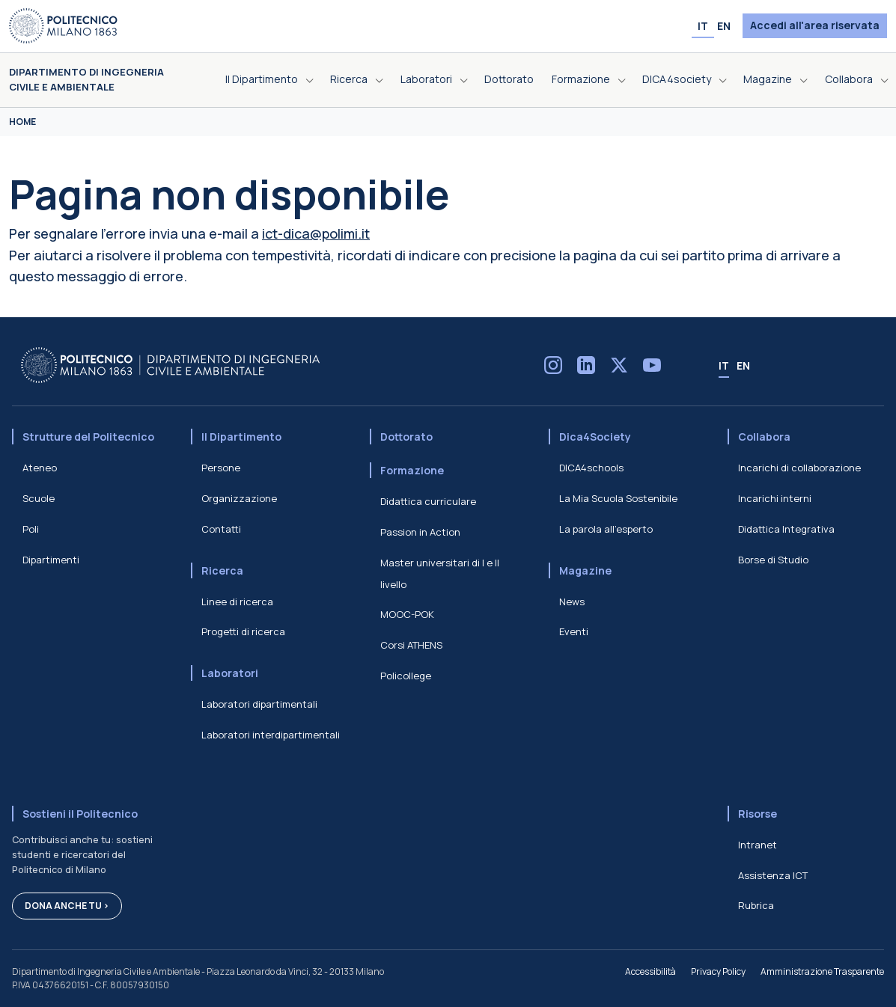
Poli (30, 529)
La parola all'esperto (606, 529)
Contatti (221, 529)
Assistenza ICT (773, 875)
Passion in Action (420, 532)
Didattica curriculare (428, 501)
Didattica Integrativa (786, 529)
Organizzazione (239, 498)
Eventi (573, 631)
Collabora (764, 436)
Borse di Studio (773, 559)
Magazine (585, 570)
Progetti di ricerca (243, 631)
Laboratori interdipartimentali (270, 734)
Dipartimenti (50, 559)
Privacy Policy (718, 971)
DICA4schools (591, 467)
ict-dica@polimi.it (316, 233)
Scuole (38, 498)
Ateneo (39, 467)
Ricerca (222, 570)
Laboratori (229, 673)
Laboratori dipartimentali (259, 704)
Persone (220, 467)
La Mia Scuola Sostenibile (618, 498)
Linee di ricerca (237, 601)
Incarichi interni (774, 498)
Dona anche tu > (67, 905)
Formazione (412, 470)
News (572, 601)
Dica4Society (595, 436)
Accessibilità (650, 971)
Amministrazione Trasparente (822, 971)
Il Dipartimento (241, 436)
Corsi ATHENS (411, 645)
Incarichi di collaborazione (799, 467)
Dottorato (406, 436)
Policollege (405, 675)
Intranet (757, 844)
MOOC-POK (407, 614)
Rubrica (756, 905)
